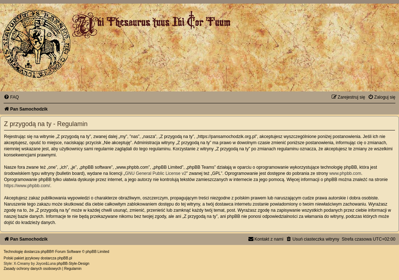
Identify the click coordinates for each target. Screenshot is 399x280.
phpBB (46, 252)
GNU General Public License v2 (155, 173)
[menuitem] (11, 97)
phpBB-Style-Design (73, 264)
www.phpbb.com (345, 173)
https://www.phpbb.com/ (27, 185)
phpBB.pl (64, 258)
